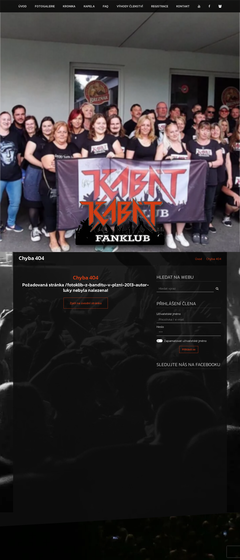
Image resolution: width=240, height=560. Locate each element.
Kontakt (183, 6)
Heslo (160, 326)
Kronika (69, 6)
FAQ (105, 6)
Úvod (22, 6)
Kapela (89, 6)
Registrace (159, 6)
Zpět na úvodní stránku (86, 303)
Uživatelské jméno (169, 314)
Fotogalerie (45, 6)
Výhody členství (130, 6)
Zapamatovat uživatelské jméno (185, 341)
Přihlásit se (188, 349)
